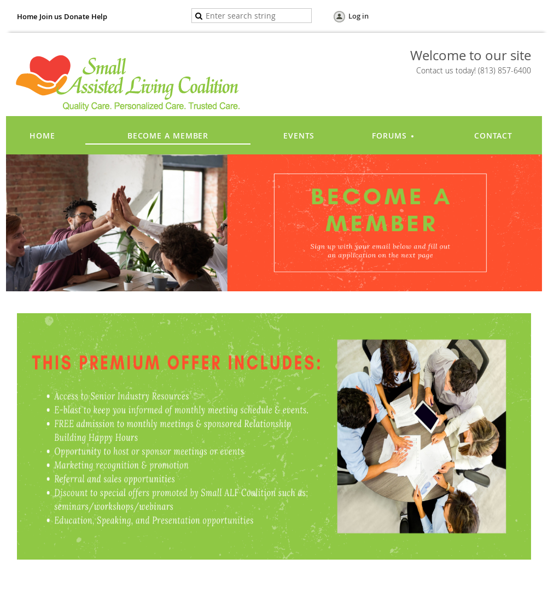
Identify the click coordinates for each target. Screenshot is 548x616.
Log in (358, 16)
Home (27, 16)
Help (99, 16)
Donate (76, 16)
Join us (50, 16)
